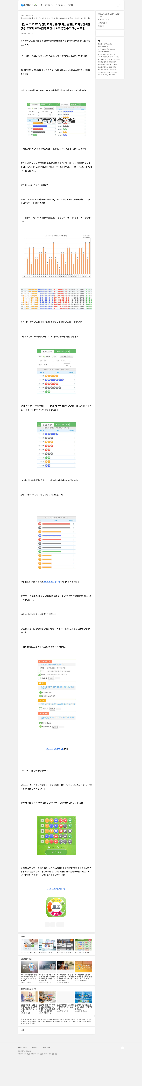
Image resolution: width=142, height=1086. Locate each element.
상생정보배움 (46, 1075)
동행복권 (112, 54)
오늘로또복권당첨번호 (104, 46)
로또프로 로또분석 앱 (51, 609)
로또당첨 (114, 64)
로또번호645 (113, 69)
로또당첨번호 (60, 5)
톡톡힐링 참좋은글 (23, 1075)
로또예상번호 (49, 5)
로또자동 (114, 72)
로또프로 (112, 49)
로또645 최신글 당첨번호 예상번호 (109, 15)
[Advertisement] (56, 528)
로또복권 (108, 72)
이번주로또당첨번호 (103, 54)
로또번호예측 (112, 62)
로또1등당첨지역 (115, 59)
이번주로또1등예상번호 (104, 52)
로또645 (106, 69)
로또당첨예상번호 (103, 62)
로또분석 (110, 44)
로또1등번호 (112, 75)
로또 (106, 75)
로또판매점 (101, 59)
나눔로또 (110, 57)
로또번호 (70, 5)
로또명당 (116, 57)
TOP (122, 1075)
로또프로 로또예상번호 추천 (56, 916)
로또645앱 (101, 75)
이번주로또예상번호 (103, 49)
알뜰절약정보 (35, 1075)
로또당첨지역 (101, 72)
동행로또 (108, 64)
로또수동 (100, 69)
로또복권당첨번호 (103, 67)
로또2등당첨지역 (102, 44)
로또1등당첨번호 (102, 57)
